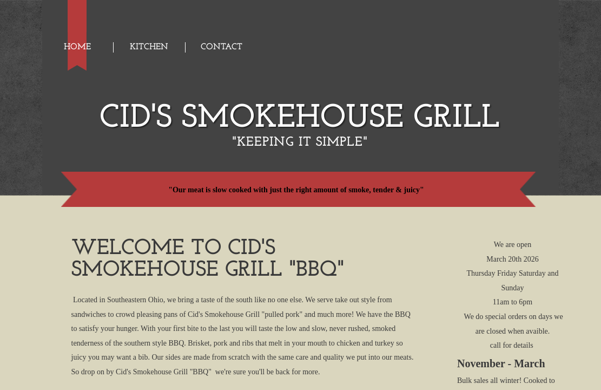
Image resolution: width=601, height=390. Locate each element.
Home (77, 47)
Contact (221, 47)
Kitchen (149, 47)
